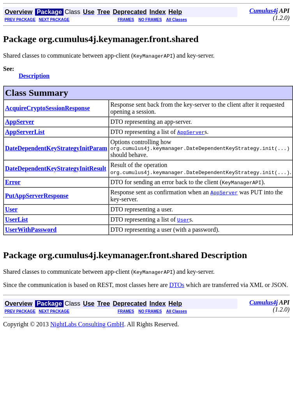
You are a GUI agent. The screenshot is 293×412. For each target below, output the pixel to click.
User (11, 210)
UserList (16, 220)
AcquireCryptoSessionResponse (47, 108)
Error (13, 183)
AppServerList (24, 132)
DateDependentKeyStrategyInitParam (56, 149)
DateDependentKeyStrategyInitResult (55, 169)
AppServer (19, 121)
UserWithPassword (30, 230)
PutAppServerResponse (37, 197)
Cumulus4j (263, 10)
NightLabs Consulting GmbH (87, 325)
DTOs (176, 286)
